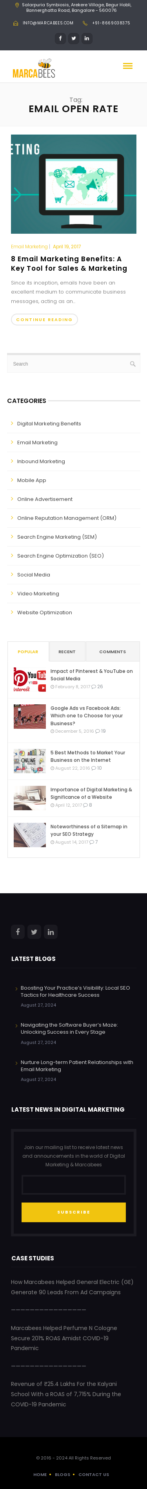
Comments (112, 651)
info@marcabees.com (48, 23)
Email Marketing (29, 247)
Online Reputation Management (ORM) (66, 518)
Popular (28, 651)
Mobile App (31, 480)
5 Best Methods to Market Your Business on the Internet (88, 756)
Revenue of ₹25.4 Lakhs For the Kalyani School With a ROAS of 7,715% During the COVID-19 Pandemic (66, 1394)
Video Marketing (38, 593)
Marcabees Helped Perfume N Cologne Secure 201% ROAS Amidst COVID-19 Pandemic (64, 1338)
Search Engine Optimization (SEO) (60, 556)
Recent (67, 651)
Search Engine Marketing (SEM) (57, 537)
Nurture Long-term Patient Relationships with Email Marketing (77, 1066)
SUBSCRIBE (73, 1212)
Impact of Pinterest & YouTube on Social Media (92, 675)
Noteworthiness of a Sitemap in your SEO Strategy (89, 830)
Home (40, 1474)
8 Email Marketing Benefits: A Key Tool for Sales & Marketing (69, 263)
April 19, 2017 (67, 246)
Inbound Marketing (41, 461)
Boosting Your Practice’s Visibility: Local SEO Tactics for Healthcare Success (75, 991)
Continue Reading (44, 319)
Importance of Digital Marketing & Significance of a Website (91, 793)
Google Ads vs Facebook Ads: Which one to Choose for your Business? (87, 715)
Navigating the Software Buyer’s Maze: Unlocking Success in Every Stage (69, 1028)
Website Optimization (44, 612)
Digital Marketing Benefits (49, 423)
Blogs (62, 1474)
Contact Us (93, 1474)
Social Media (33, 574)
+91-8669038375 (111, 23)
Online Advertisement (45, 499)
